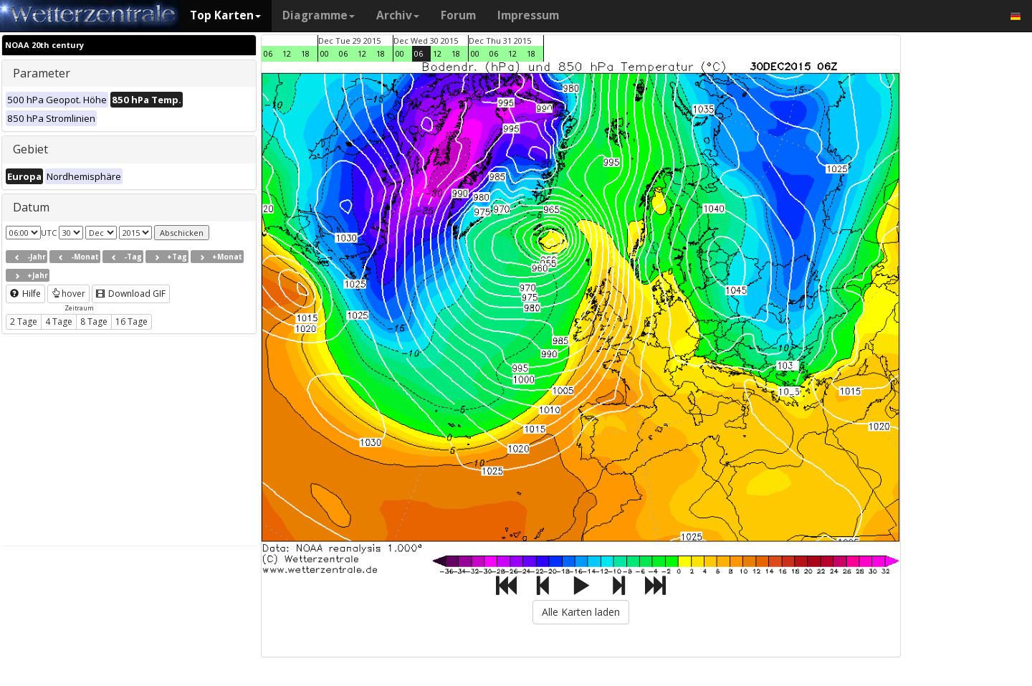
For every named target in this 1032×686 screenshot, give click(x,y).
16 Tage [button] (131, 321)
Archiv (397, 15)
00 (324, 53)
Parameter (41, 73)
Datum (31, 207)
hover (68, 293)
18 (305, 53)
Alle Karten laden (581, 612)
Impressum (528, 15)
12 (286, 53)
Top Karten (225, 15)
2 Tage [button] (23, 321)
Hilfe (25, 293)
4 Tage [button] (58, 321)
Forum (458, 15)
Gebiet (30, 149)
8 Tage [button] (94, 321)
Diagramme (318, 15)
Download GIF (131, 293)
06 (268, 53)
